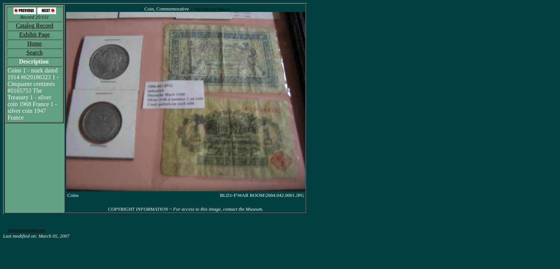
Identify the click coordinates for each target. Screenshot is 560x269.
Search (35, 52)
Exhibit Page (34, 34)
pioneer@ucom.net (26, 230)
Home (34, 43)
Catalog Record (34, 25)
